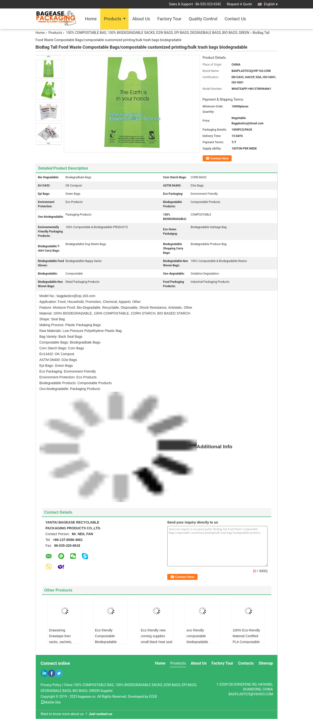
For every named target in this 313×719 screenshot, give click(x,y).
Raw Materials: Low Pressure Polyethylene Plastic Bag (80, 331)
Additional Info (135, 446)
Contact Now (220, 158)
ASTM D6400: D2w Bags (58, 360)
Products (112, 18)
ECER (153, 696)
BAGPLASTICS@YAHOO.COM (251, 694)
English (270, 4)
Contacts (246, 663)
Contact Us (235, 18)
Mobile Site (51, 702)
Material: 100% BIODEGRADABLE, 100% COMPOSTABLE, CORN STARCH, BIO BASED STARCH (114, 313)
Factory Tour (169, 18)
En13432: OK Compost (56, 354)
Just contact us (100, 714)
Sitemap (266, 663)
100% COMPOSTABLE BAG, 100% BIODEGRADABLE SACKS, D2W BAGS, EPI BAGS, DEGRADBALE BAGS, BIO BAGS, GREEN (157, 33)
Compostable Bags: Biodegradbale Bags (69, 342)
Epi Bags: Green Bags (56, 365)
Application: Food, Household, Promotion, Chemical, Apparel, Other (90, 302)
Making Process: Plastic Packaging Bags (70, 325)
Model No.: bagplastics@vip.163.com (67, 296)
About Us (141, 18)
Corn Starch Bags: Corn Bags (61, 348)
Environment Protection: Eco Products (68, 377)
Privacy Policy (51, 685)
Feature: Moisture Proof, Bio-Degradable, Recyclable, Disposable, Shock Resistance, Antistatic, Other (115, 307)
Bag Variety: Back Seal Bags (61, 336)
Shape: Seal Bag (52, 319)
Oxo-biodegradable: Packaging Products (69, 389)
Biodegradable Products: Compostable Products (75, 383)
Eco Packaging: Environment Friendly (67, 371)
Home (91, 18)
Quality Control (203, 18)
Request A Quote (239, 4)
